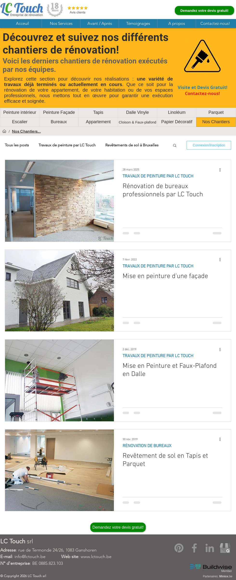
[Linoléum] (177, 112)
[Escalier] (19, 122)
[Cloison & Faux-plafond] (137, 122)
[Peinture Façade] (59, 112)
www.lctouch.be (96, 556)
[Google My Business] (225, 548)
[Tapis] (98, 112)
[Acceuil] (4, 131)
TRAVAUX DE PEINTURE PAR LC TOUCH (158, 176)
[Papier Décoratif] (177, 122)
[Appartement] (98, 122)
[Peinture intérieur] (19, 112)
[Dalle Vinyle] (137, 112)
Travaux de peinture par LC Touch (67, 145)
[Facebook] (194, 548)
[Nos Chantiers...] (26, 131)
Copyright (12, 576)
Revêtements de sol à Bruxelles (131, 145)
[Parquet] (216, 112)
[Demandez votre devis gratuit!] (204, 10)
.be (225, 576)
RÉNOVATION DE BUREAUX (147, 446)
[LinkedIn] (210, 548)
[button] (61, 23)
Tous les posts (17, 145)
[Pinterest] (179, 548)
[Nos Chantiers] (216, 122)
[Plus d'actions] (221, 170)
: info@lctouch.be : (40, 556)
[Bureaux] (59, 122)
